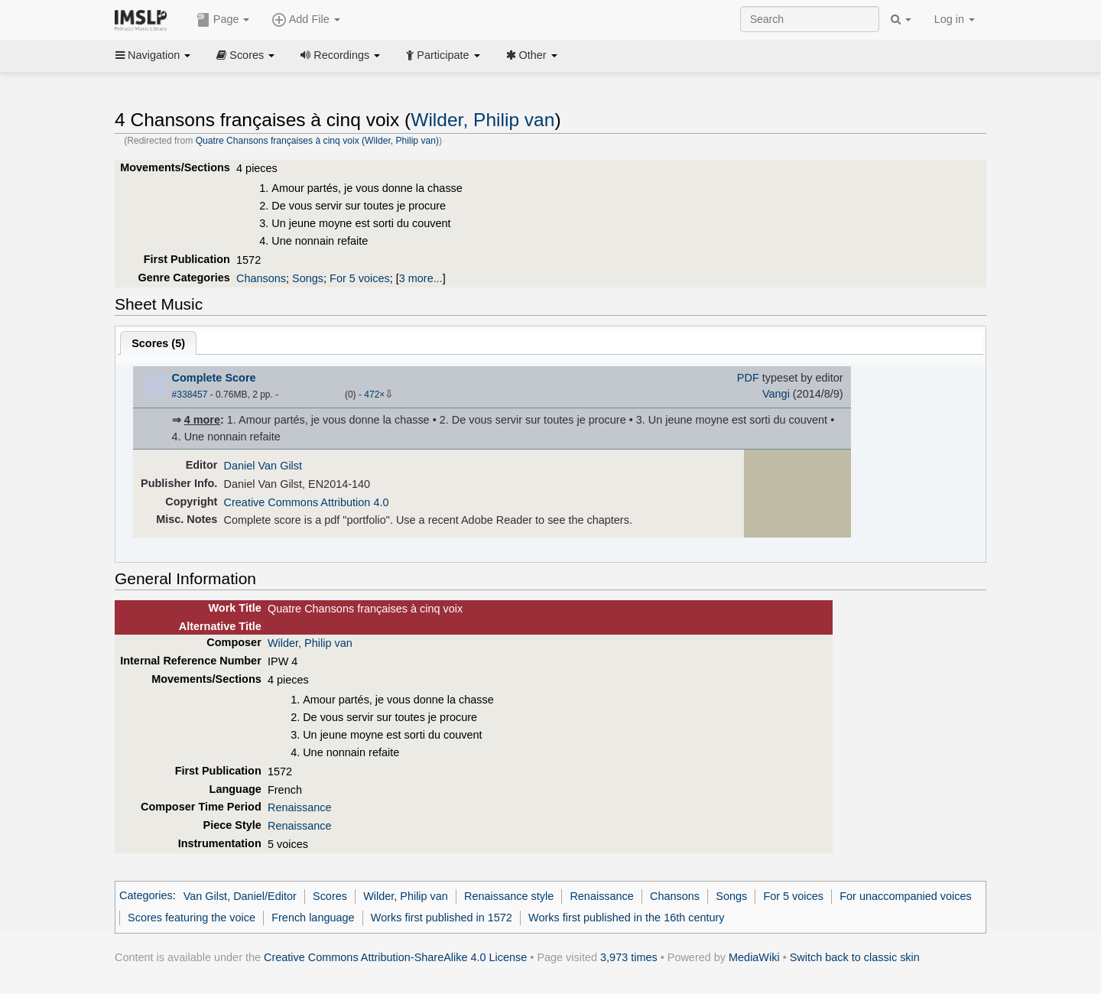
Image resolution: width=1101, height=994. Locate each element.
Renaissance (299, 807)
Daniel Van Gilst (263, 466)
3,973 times (629, 957)
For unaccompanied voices (906, 896)
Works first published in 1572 (441, 917)
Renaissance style (509, 896)
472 (371, 394)
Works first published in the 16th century (626, 917)
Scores (245, 55)
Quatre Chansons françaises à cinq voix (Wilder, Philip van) (317, 140)
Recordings (340, 55)
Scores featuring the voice (191, 917)
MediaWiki (754, 957)
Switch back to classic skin (855, 957)
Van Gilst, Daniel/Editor (240, 896)
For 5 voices (360, 278)
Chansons (261, 278)
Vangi (776, 394)
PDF (748, 378)
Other (531, 55)
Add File (305, 20)
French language (312, 917)
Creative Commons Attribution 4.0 (306, 502)
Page (223, 20)
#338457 (190, 394)
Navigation (152, 55)
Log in (954, 19)
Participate (442, 55)
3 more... (421, 278)
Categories (146, 896)
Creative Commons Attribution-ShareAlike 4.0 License (395, 957)
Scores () (158, 343)
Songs (307, 278)
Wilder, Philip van (482, 119)
